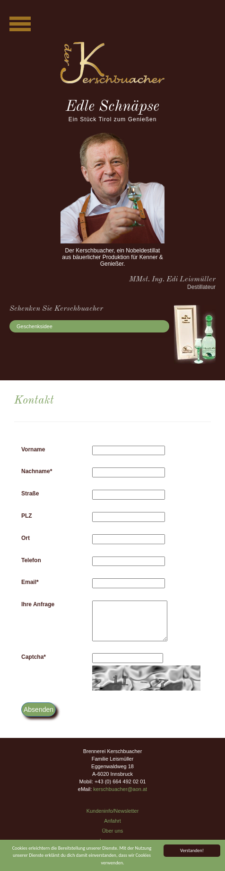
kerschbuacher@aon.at (120, 789)
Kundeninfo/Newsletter (113, 811)
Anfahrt (112, 821)
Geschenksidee (34, 326)
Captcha (33, 657)
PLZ (26, 515)
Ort (25, 538)
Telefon (31, 560)
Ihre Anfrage (37, 604)
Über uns (112, 831)
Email (30, 582)
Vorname (33, 449)
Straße (30, 493)
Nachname (36, 471)
